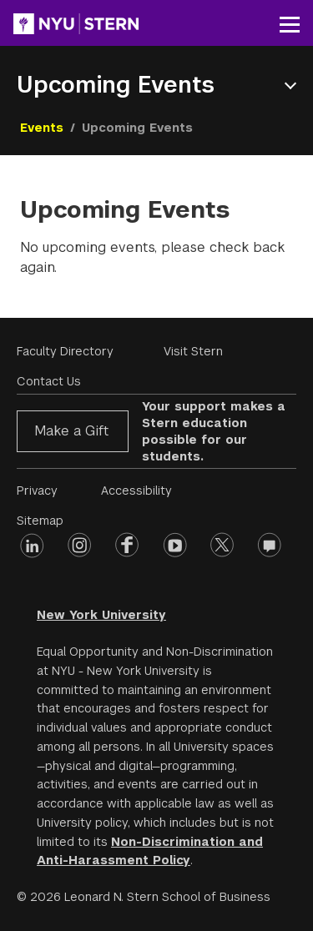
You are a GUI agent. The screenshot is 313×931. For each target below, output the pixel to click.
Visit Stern (193, 351)
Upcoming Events (116, 84)
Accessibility (136, 490)
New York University (101, 614)
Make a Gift (71, 431)
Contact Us (49, 381)
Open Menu (294, 85)
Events (41, 127)
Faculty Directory (65, 351)
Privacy (37, 490)
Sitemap (40, 520)
